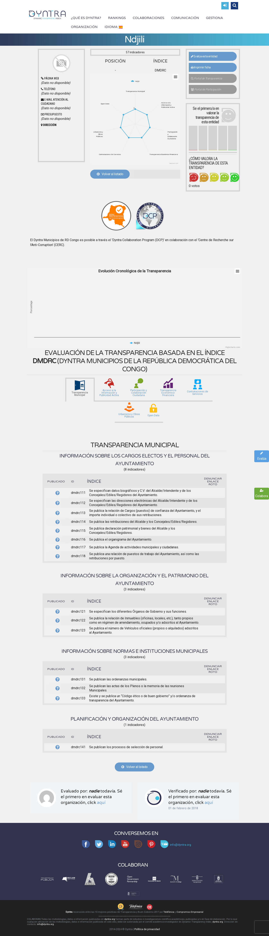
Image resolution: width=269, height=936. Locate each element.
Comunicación (185, 18)
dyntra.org (109, 919)
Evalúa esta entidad (204, 56)
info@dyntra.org (45, 924)
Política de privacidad (147, 929)
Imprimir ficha (201, 67)
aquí (101, 802)
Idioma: (114, 27)
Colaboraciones (148, 18)
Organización (84, 27)
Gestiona (214, 18)
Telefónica (168, 912)
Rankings (117, 18)
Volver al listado (110, 174)
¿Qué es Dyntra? (86, 18)
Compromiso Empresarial (190, 912)
